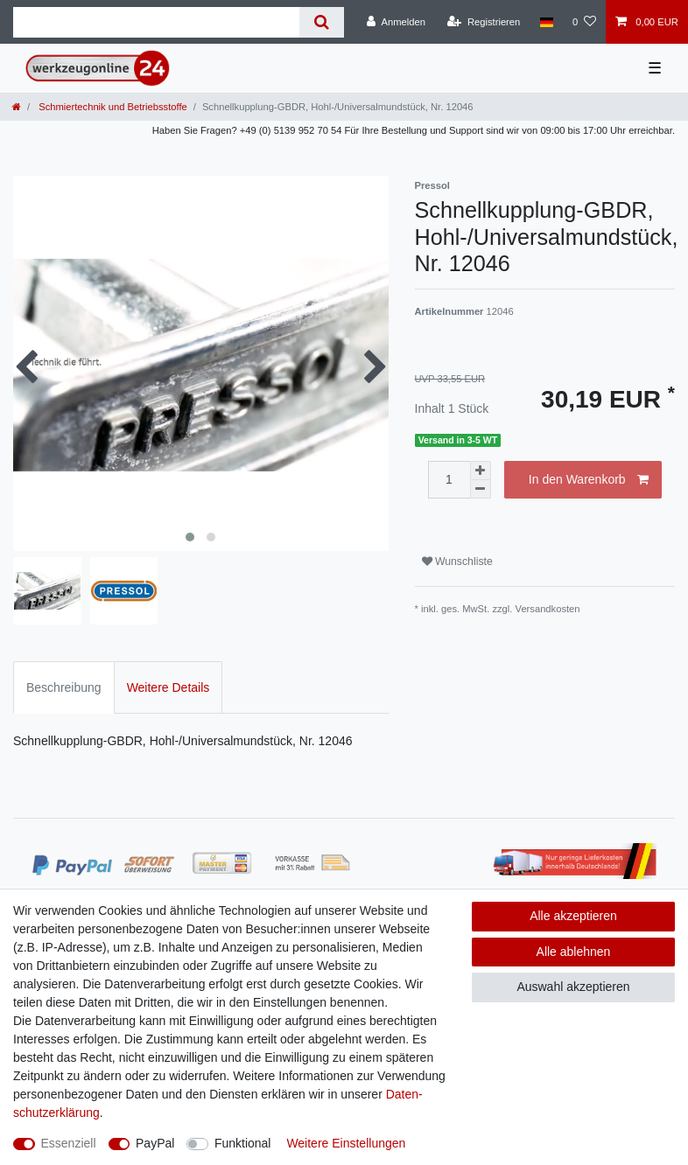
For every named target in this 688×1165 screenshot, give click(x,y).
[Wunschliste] (584, 22)
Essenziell (68, 1143)
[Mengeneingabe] (449, 480)
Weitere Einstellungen (345, 1143)
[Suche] (321, 22)
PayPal (155, 1143)
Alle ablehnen (574, 952)
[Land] (546, 22)
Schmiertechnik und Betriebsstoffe (111, 106)
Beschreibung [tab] (64, 687)
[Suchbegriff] (156, 22)
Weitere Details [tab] (168, 687)
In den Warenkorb (589, 480)
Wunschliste (457, 561)
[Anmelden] (396, 22)
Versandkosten (548, 608)
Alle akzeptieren (573, 916)
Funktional (242, 1143)
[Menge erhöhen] (480, 470)
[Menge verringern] (480, 489)
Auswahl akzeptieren (572, 987)
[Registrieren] (484, 22)
